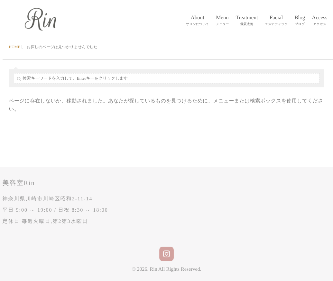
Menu (222, 20)
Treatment (247, 20)
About (197, 20)
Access (319, 20)
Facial (276, 20)
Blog (299, 20)
